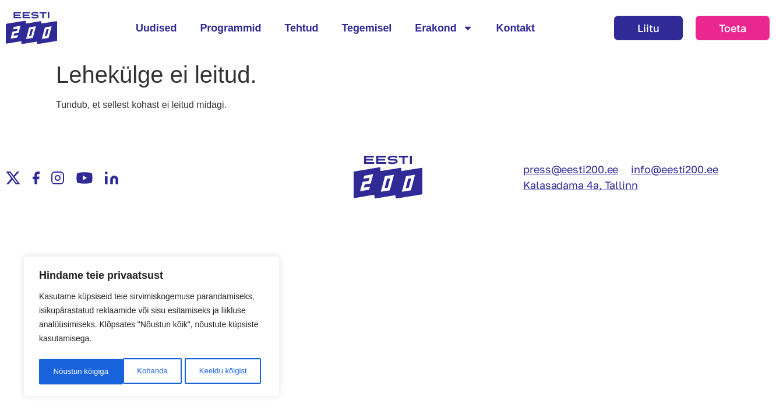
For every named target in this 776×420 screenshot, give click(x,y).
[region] (151, 328)
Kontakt (515, 28)
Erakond (443, 28)
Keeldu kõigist (138, 371)
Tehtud (301, 28)
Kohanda (67, 371)
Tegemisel (366, 28)
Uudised (156, 28)
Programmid (230, 28)
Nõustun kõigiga (222, 371)
